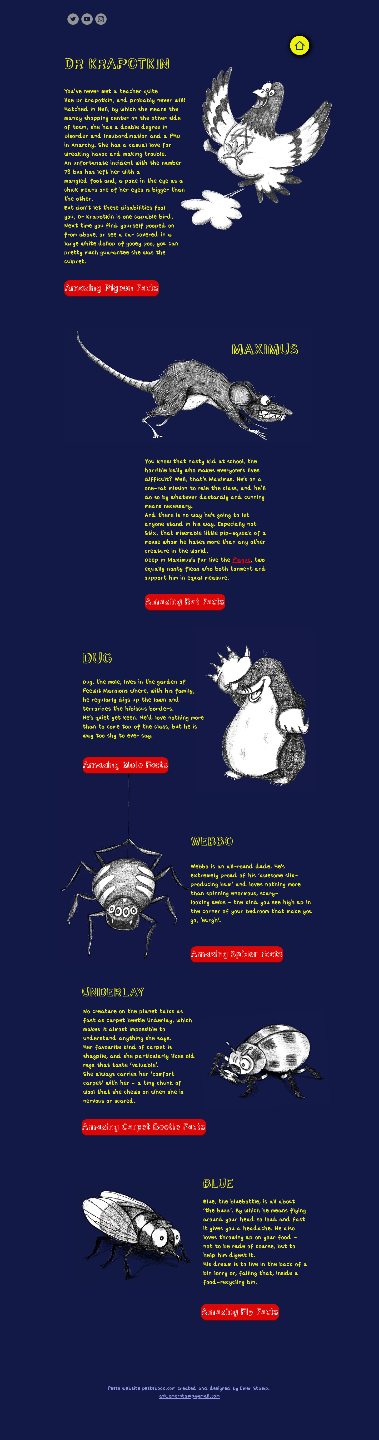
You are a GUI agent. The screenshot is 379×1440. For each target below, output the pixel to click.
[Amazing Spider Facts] (237, 954)
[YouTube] (87, 19)
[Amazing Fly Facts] (240, 1312)
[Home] (299, 45)
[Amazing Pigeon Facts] (111, 288)
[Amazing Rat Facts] (185, 602)
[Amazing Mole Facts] (125, 765)
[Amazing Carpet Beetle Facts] (144, 1127)
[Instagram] (101, 19)
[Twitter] (73, 19)
